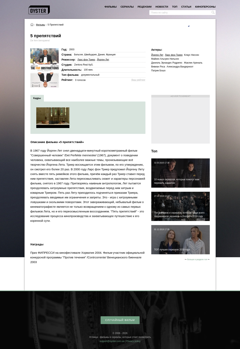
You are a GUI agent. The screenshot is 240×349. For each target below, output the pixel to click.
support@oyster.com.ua (111, 341)
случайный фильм (120, 320)
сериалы (127, 6)
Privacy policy (133, 341)
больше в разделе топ (197, 259)
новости (161, 6)
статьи (186, 6)
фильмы (111, 6)
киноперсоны (205, 6)
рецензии (145, 6)
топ (174, 6)
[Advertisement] (180, 119)
